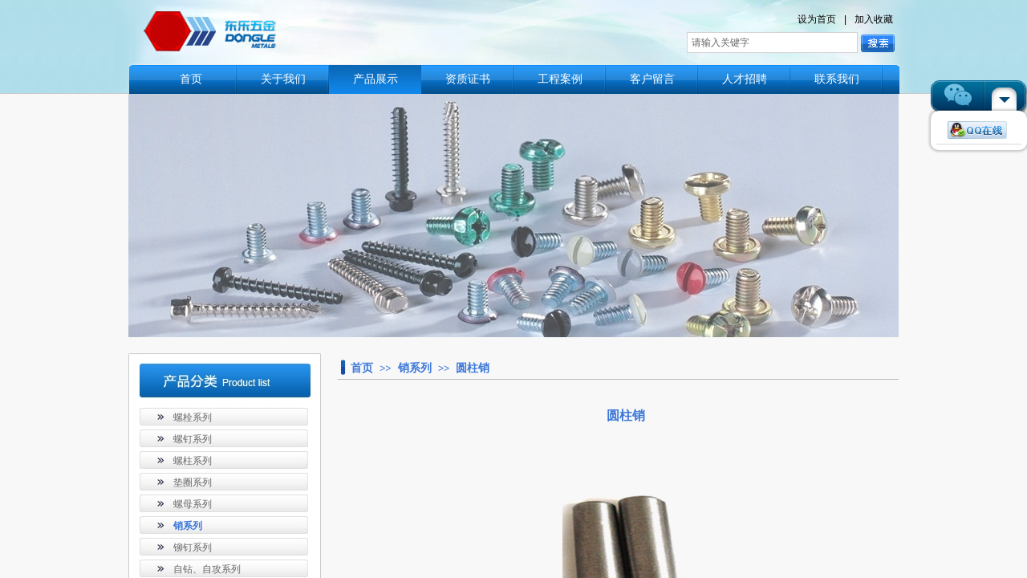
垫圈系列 (192, 482)
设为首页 (817, 19)
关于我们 (283, 79)
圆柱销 (472, 367)
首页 (191, 79)
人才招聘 (744, 79)
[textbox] (772, 42)
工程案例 (560, 79)
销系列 (415, 367)
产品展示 (375, 79)
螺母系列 (192, 504)
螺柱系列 (192, 460)
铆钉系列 (192, 547)
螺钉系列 (192, 439)
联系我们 (836, 79)
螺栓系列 (192, 417)
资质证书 (467, 79)
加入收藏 (873, 19)
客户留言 (652, 79)
